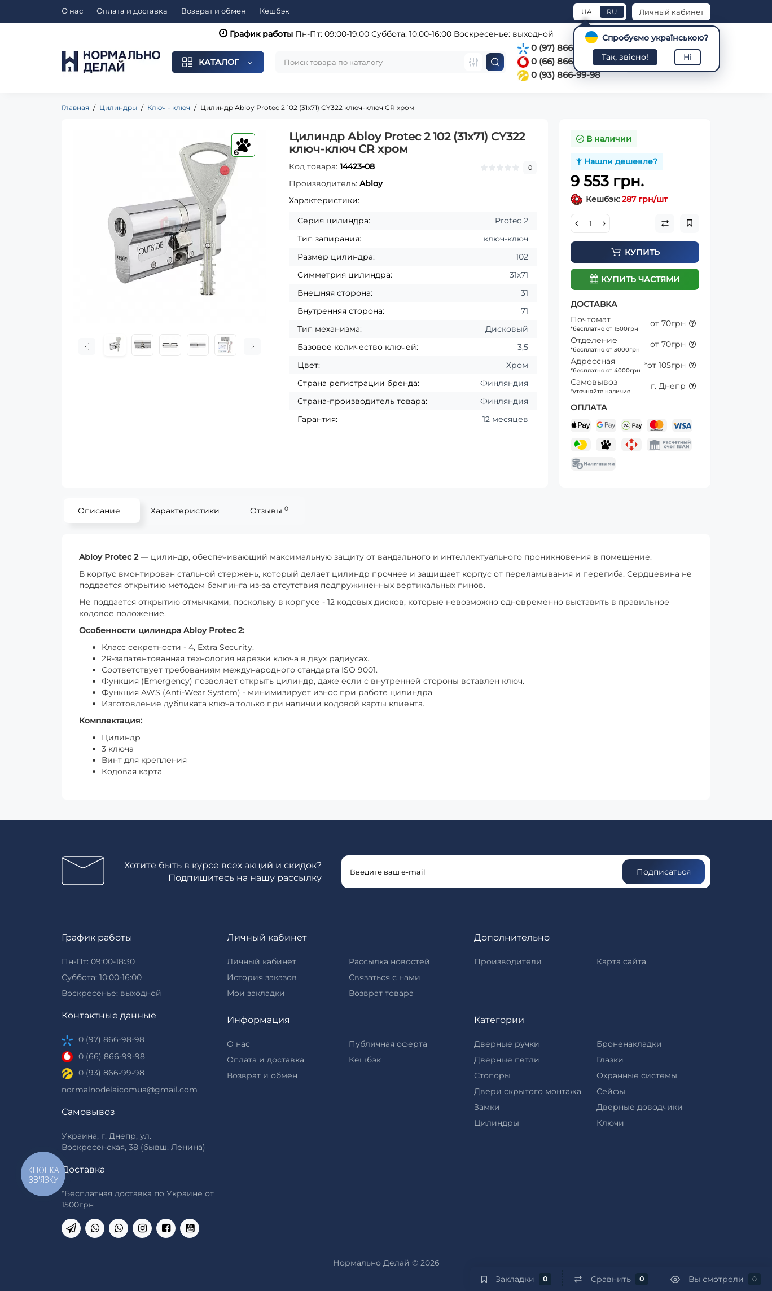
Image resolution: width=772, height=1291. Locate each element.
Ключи (610, 1123)
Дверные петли (506, 1060)
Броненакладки (629, 1044)
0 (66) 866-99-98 (558, 61)
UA (586, 11)
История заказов (262, 977)
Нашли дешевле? (616, 161)
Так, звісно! (625, 57)
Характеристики (185, 511)
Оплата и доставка (132, 10)
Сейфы (610, 1091)
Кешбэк (275, 10)
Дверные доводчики (639, 1107)
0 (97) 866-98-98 (559, 47)
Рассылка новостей (389, 961)
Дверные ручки (506, 1044)
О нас (72, 10)
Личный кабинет (671, 11)
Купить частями (635, 279)
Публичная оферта (388, 1044)
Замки (487, 1107)
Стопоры (492, 1075)
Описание (99, 511)
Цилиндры (496, 1123)
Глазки (610, 1060)
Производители (508, 961)
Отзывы (269, 510)
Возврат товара (381, 993)
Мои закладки (256, 993)
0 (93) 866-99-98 (558, 74)
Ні (687, 57)
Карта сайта (621, 961)
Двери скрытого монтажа (527, 1091)
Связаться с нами (384, 977)
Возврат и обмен (213, 10)
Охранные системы (636, 1075)
